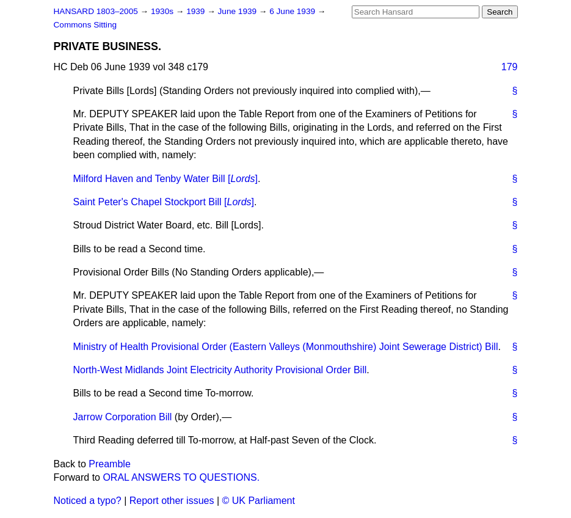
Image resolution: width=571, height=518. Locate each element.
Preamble (109, 464)
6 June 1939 (293, 11)
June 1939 (238, 11)
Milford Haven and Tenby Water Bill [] (165, 178)
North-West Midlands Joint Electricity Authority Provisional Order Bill (220, 370)
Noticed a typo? (88, 500)
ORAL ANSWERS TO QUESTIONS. (181, 477)
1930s (163, 11)
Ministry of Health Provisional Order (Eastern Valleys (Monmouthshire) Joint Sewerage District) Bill (285, 346)
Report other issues (171, 500)
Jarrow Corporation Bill (122, 417)
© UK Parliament (258, 500)
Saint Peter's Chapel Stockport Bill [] (164, 202)
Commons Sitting (85, 24)
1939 (196, 11)
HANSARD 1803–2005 (96, 11)
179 (509, 67)
